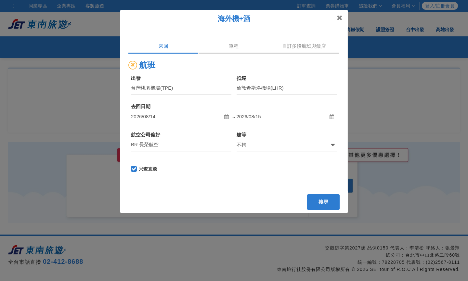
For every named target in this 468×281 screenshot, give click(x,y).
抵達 (241, 78)
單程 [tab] (234, 46)
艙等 (241, 134)
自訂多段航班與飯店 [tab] (304, 46)
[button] (181, 116)
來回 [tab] (163, 46)
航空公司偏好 (145, 134)
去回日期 (140, 106)
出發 (136, 78)
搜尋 (323, 202)
